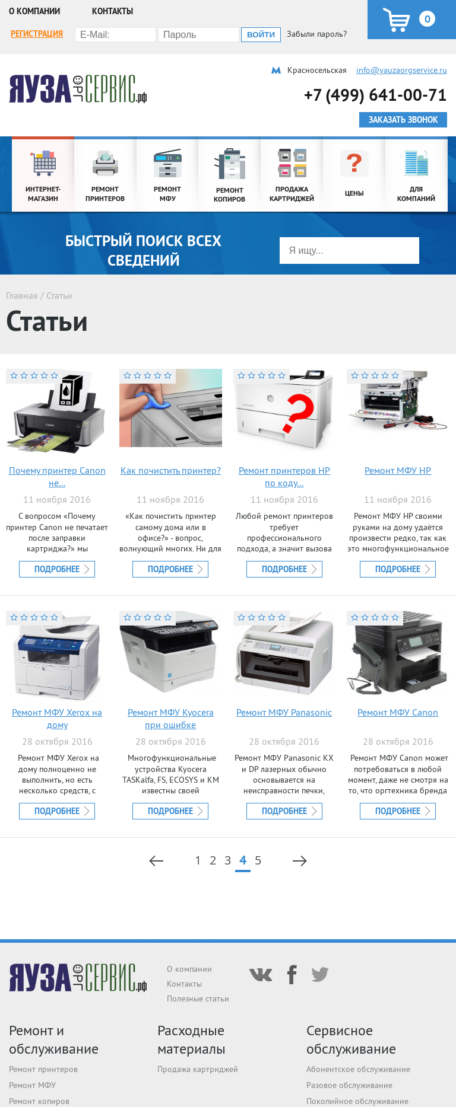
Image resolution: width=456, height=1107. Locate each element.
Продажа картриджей (197, 1069)
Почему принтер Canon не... (57, 476)
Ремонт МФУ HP (398, 470)
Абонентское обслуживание (358, 1069)
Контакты (112, 11)
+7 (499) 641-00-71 (375, 95)
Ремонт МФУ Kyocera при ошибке (171, 718)
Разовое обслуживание (349, 1085)
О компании (34, 11)
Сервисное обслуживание (351, 1039)
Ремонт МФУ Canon (397, 712)
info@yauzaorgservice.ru (401, 70)
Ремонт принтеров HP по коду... (284, 476)
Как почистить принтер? (171, 470)
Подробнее (57, 569)
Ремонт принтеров (43, 1069)
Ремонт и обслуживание (54, 1039)
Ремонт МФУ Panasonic (284, 712)
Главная (22, 295)
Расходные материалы (191, 1039)
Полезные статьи (198, 998)
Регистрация (37, 33)
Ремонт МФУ (32, 1085)
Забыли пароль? (317, 33)
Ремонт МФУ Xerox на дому (57, 718)
